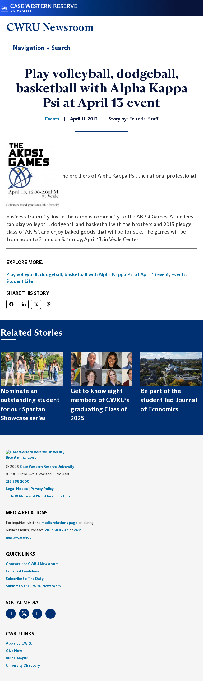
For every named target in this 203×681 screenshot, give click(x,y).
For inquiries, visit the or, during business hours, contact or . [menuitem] (50, 522)
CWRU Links (20, 626)
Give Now (14, 642)
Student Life (19, 281)
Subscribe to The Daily (25, 570)
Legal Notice (17, 480)
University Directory (23, 657)
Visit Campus (17, 650)
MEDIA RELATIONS (27, 505)
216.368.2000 (17, 473)
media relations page (59, 514)
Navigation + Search (37, 48)
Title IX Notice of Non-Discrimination (38, 488)
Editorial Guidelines (22, 563)
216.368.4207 (56, 522)
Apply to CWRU (19, 635)
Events (178, 274)
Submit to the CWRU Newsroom (33, 578)
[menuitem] (101, 555)
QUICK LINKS (20, 546)
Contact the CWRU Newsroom (32, 555)
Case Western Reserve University (47, 458)
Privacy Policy (42, 480)
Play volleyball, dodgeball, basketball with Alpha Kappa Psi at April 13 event (87, 274)
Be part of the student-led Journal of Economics (168, 400)
